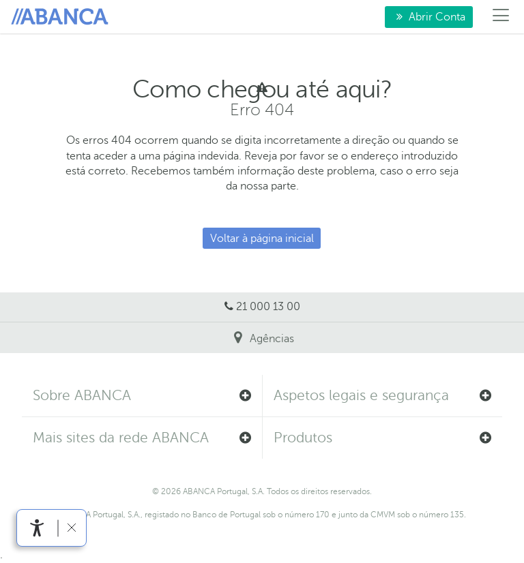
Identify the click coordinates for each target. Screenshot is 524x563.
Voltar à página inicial (262, 238)
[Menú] (501, 17)
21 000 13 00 (268, 307)
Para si (62, 17)
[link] (37, 528)
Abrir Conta (425, 16)
